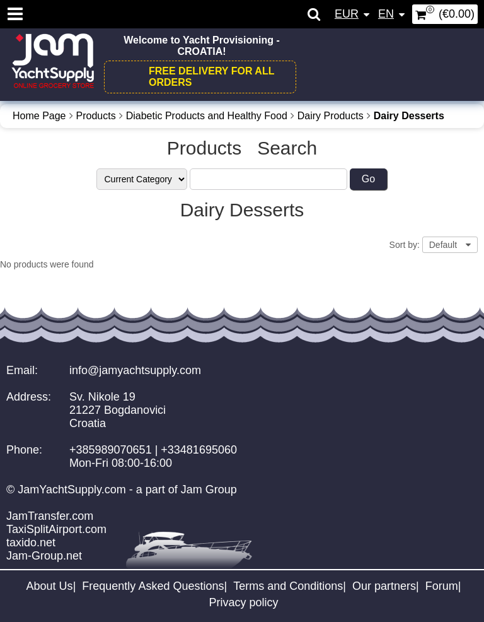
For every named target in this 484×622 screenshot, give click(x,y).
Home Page (39, 115)
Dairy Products (330, 115)
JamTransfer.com (49, 516)
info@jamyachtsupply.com (135, 370)
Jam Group (209, 489)
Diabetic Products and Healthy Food (206, 115)
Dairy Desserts (409, 115)
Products (96, 115)
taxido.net (30, 542)
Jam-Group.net (44, 555)
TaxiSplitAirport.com (56, 529)
